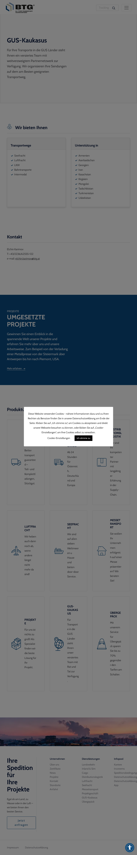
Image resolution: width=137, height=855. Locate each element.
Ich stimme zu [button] (83, 438)
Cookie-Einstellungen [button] (58, 438)
